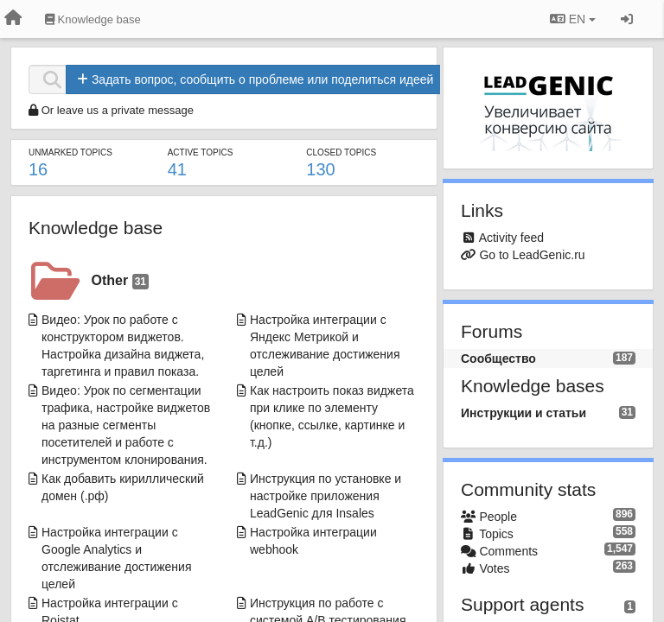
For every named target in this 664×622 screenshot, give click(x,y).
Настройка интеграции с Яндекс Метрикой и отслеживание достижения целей (324, 345)
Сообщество (498, 358)
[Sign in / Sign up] (626, 19)
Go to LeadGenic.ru (531, 255)
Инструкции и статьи (523, 413)
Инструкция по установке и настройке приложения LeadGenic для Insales (325, 496)
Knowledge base (96, 228)
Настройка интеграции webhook (313, 540)
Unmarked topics (70, 152)
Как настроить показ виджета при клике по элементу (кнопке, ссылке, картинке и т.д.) (332, 416)
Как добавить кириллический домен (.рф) (123, 487)
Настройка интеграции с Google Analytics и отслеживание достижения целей (116, 558)
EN (573, 19)
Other (120, 281)
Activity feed (511, 237)
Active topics (200, 152)
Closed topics (341, 152)
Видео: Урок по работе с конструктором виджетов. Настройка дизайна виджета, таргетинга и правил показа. (123, 345)
